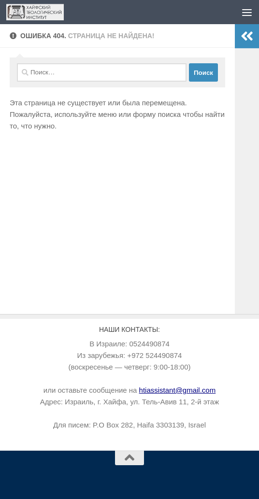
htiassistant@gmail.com (177, 390)
